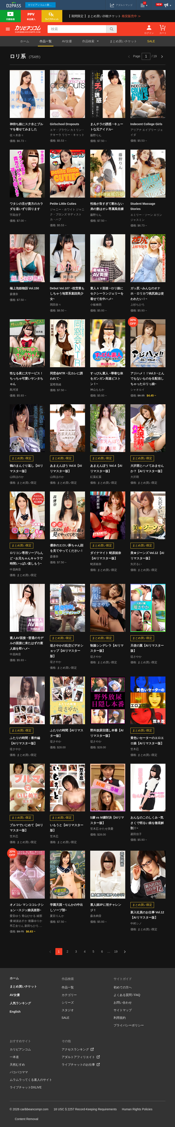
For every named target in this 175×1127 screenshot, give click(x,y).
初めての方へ (123, 987)
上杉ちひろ (137, 304)
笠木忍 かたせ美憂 (102, 828)
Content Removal (26, 1119)
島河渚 (14, 389)
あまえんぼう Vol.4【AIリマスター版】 (106, 468)
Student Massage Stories (142, 206)
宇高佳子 (15, 214)
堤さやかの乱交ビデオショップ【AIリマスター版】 (66, 651)
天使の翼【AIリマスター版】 (147, 648)
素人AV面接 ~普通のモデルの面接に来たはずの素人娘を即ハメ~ (26, 643)
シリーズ (68, 1002)
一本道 (14, 1057)
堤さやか (55, 661)
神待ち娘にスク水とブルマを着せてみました (26, 126)
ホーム (24, 41)
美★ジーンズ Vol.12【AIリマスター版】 (147, 555)
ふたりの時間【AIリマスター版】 (66, 733)
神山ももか (97, 389)
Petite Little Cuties (63, 203)
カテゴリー (69, 995)
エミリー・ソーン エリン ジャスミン (146, 217)
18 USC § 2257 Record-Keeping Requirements (85, 1109)
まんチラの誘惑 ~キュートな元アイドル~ (106, 126)
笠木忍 (134, 749)
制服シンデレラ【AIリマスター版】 (107, 648)
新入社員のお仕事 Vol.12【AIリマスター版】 (147, 915)
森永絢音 (95, 915)
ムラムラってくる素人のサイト (31, 1079)
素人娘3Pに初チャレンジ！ (105, 907)
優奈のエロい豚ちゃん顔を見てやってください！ (66, 548)
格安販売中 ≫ (131, 16)
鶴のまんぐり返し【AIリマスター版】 (26, 468)
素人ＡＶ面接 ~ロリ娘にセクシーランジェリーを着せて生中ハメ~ (107, 294)
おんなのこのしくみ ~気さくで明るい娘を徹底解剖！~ (147, 823)
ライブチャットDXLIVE (26, 1087)
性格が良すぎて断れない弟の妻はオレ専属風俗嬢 (107, 206)
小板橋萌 (95, 304)
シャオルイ (137, 389)
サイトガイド (123, 979)
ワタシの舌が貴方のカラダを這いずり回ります (26, 206)
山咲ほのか (17, 476)
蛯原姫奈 (95, 564)
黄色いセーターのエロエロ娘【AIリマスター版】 (147, 740)
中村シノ (136, 923)
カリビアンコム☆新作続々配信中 (42, 4)
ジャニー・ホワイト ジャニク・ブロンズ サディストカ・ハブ (67, 214)
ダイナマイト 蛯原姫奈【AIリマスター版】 (105, 555)
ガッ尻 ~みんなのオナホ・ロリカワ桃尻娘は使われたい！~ (147, 294)
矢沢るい (136, 564)
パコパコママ (19, 1072)
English (15, 1011)
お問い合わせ (123, 1002)
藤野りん (95, 135)
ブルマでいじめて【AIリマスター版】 (26, 827)
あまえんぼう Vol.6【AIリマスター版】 (66, 468)
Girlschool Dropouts (64, 124)
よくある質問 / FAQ (127, 995)
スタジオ (68, 1010)
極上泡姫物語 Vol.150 (24, 288)
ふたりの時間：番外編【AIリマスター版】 (25, 740)
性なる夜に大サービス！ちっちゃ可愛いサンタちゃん (26, 379)
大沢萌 (134, 476)
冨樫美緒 (55, 384)
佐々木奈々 (17, 135)
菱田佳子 (136, 834)
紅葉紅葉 (95, 476)
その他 (66, 1041)
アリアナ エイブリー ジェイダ (146, 132)
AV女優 (67, 41)
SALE (151, 41)
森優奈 (14, 294)
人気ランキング (20, 1003)
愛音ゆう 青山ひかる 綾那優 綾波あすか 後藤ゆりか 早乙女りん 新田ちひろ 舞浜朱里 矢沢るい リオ (26, 921)
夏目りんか (57, 915)
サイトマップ (123, 1010)
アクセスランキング (78, 1049)
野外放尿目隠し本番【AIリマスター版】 (107, 733)
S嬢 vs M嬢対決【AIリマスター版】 (107, 820)
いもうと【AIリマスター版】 (66, 827)
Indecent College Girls (146, 124)
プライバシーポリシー (129, 1025)
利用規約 (120, 1017)
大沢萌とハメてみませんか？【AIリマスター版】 (147, 468)
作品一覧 (46, 41)
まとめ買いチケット (123, 41)
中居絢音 (15, 569)
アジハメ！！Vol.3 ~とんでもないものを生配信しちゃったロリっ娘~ (147, 379)
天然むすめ (17, 1064)
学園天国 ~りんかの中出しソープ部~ (66, 907)
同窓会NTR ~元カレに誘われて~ (66, 376)
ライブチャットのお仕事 (81, 1064)
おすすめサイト (20, 1041)
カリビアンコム (20, 1049)
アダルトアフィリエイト (81, 1057)
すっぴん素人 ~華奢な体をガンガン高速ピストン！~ (106, 379)
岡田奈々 (55, 304)
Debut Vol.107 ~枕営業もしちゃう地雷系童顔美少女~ (67, 294)
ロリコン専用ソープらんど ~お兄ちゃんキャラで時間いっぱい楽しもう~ (26, 558)
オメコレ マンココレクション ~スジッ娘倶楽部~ (27, 907)
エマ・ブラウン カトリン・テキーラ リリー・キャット (67, 132)
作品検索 (68, 979)
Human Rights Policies (137, 1109)
